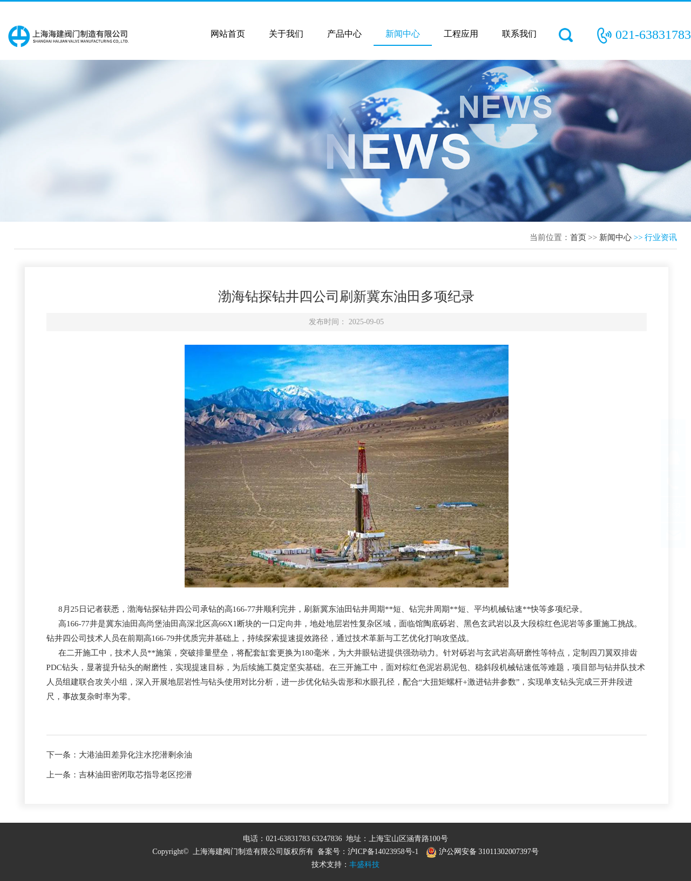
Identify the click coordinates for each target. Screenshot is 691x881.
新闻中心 (402, 33)
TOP (673, 442)
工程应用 (461, 33)
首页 (578, 237)
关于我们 (286, 33)
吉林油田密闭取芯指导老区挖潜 (135, 774)
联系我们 (519, 33)
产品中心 (344, 33)
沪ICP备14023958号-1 (383, 852)
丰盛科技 (364, 864)
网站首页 (228, 33)
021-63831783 (653, 35)
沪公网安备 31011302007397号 (482, 852)
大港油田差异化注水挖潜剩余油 (135, 754)
